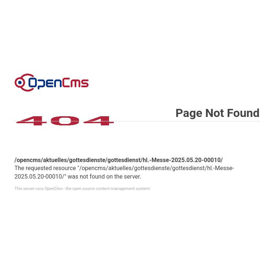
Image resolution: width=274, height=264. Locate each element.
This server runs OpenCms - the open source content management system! (82, 189)
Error (52, 82)
